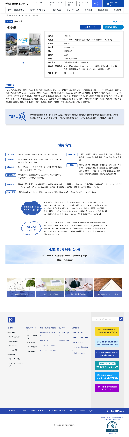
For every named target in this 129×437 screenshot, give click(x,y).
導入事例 (88, 10)
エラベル (118, 21)
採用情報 (75, 327)
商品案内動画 (64, 340)
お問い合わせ (77, 332)
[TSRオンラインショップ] (107, 365)
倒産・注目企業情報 (16, 10)
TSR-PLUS (57, 10)
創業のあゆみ (13, 341)
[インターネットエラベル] (107, 376)
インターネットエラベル (23, 15)
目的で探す (31, 342)
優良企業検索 (102, 10)
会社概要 (12, 332)
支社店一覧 (13, 350)
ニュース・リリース (47, 345)
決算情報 (12, 354)
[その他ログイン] (107, 353)
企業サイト (90, 27)
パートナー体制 (14, 359)
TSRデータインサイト (38, 10)
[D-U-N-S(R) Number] (107, 342)
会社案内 (117, 10)
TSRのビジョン (14, 337)
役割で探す (31, 351)
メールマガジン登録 (80, 337)
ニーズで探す (32, 347)
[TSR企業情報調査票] (107, 387)
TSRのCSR (13, 345)
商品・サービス (73, 10)
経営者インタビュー (113, 27)
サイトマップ (77, 342)
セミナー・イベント (48, 350)
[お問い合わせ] (113, 3)
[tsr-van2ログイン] (107, 331)
